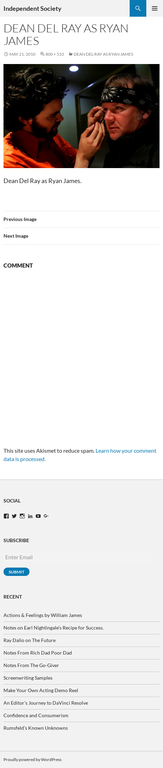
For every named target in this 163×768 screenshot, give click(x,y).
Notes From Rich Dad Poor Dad (37, 653)
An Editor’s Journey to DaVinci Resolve (45, 703)
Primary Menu (154, 8)
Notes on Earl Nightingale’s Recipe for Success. (53, 628)
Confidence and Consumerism (35, 715)
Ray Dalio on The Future (29, 640)
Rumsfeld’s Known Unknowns (35, 728)
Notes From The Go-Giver (31, 665)
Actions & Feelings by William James (42, 615)
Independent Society (32, 8)
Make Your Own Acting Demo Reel (40, 690)
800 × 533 (55, 54)
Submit (16, 572)
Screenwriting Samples (27, 678)
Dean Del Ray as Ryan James (103, 54)
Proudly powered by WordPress (32, 759)
